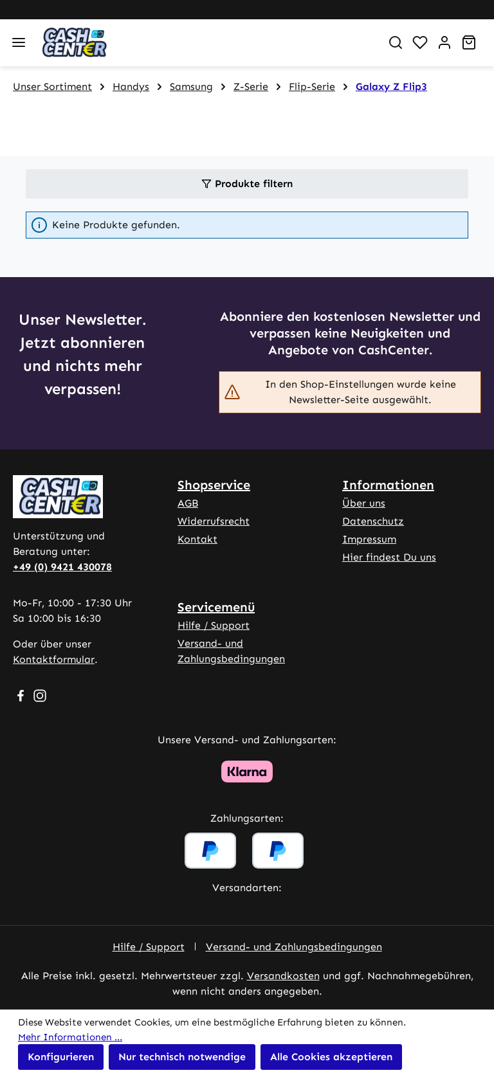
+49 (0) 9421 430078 (62, 567)
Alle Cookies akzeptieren (331, 1057)
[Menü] (18, 42)
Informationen (388, 484)
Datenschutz (373, 521)
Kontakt (197, 539)
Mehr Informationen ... (70, 1037)
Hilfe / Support (214, 625)
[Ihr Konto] (444, 42)
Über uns (363, 503)
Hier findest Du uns (389, 557)
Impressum (369, 539)
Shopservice (214, 484)
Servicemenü (216, 607)
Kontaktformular (54, 659)
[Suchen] (395, 42)
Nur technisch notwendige (182, 1057)
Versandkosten (283, 976)
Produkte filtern (247, 183)
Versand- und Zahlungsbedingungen (294, 947)
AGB (188, 503)
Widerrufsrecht (214, 521)
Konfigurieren (61, 1057)
